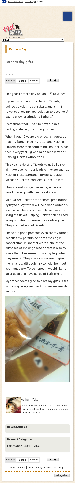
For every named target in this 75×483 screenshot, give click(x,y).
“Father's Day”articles (39, 467)
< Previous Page (17, 467)
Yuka (37, 446)
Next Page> (60, 467)
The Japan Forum (15, 2)
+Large (21, 80)
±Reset (34, 80)
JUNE (27, 446)
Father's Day (14, 446)
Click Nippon (30, 2)
